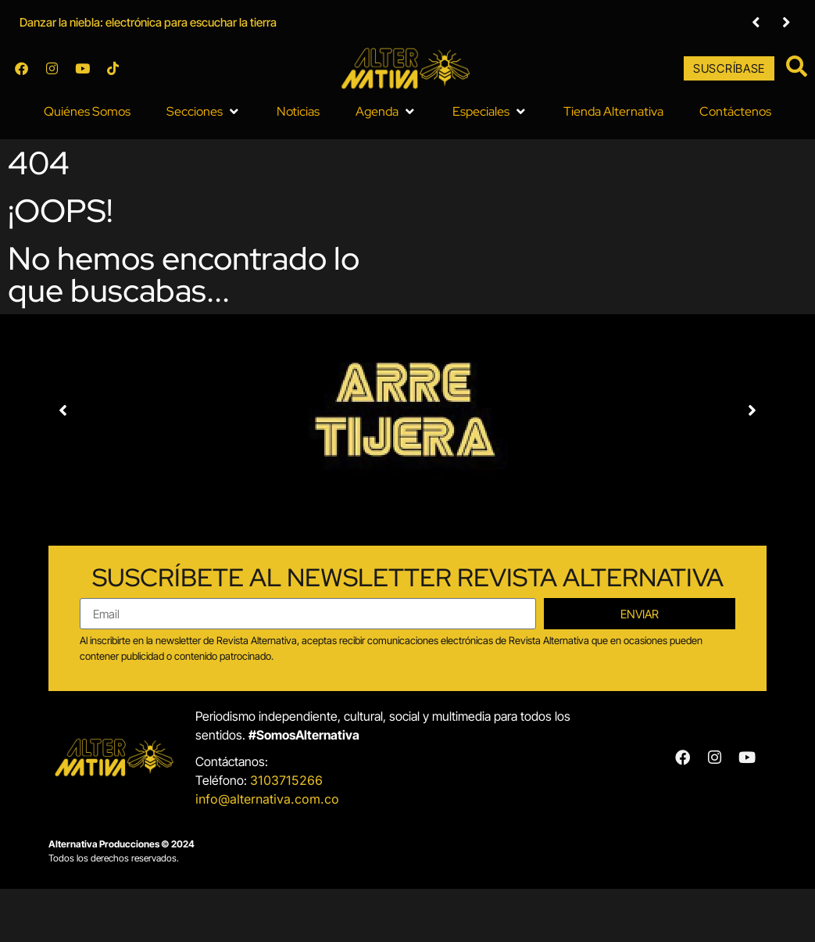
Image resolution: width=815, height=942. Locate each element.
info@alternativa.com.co (267, 798)
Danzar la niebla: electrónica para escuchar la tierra (148, 22)
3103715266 (286, 779)
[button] (203, 111)
